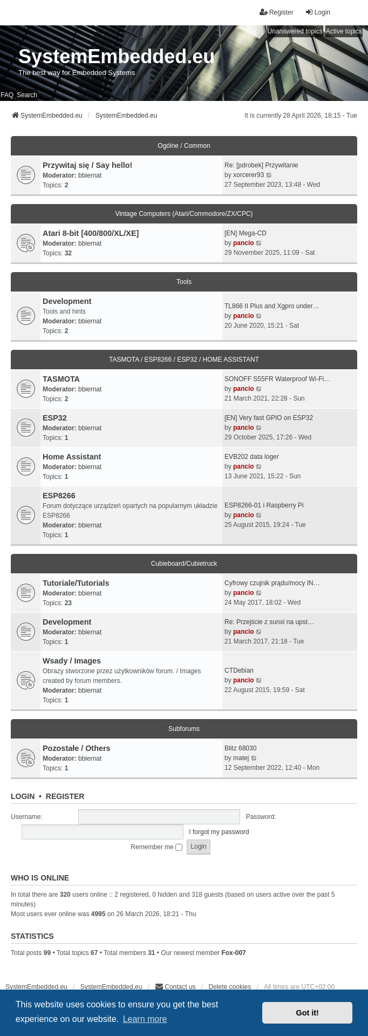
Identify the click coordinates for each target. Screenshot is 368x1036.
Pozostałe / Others (77, 748)
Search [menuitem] (27, 95)
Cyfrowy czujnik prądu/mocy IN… (272, 583)
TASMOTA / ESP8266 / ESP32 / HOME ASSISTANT (184, 359)
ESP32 (55, 418)
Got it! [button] (307, 1012)
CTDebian (239, 670)
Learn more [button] (145, 1019)
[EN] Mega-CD (245, 233)
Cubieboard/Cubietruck (184, 563)
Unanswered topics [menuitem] (295, 31)
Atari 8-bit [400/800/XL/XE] (91, 233)
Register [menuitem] (277, 12)
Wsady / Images (72, 660)
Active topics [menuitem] (344, 31)
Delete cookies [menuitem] (230, 987)
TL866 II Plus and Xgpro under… (271, 306)
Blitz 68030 (240, 748)
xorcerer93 (248, 175)
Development (67, 301)
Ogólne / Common (184, 146)
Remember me (156, 847)
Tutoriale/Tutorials (76, 583)
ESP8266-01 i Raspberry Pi (264, 505)
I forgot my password (219, 832)
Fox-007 (233, 953)
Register (65, 796)
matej (241, 758)
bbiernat (89, 175)
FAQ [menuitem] (7, 95)
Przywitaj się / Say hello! (87, 165)
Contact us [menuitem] (175, 987)
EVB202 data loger (251, 457)
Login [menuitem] (317, 12)
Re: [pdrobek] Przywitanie (261, 165)
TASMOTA (61, 379)
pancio (243, 243)
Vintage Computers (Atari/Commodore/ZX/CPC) (184, 214)
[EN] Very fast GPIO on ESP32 (268, 418)
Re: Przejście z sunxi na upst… (269, 622)
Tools (184, 282)
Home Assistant (72, 456)
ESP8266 (59, 495)
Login (23, 796)
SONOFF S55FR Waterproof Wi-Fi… (277, 379)
